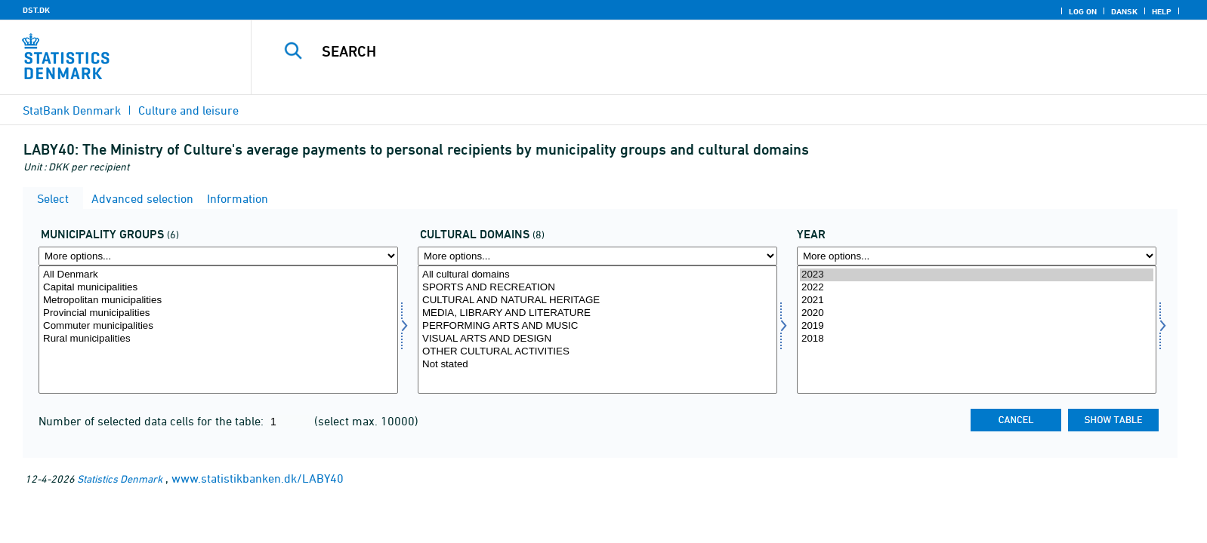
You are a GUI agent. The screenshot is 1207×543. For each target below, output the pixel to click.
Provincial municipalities (218, 313)
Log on (1083, 11)
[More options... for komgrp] (218, 256)
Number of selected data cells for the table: (153, 421)
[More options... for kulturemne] (597, 256)
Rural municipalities (218, 339)
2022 (976, 287)
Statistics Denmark (119, 478)
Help (1162, 11)
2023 (976, 274)
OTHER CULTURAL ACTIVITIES (597, 351)
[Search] (692, 51)
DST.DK (36, 10)
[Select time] (976, 329)
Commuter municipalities (218, 326)
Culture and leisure (188, 110)
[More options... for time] (976, 256)
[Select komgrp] (218, 329)
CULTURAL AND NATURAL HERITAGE (597, 300)
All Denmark (218, 274)
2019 (976, 326)
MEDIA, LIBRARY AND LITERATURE (597, 313)
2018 (976, 339)
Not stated (597, 364)
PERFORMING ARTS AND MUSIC (597, 326)
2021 (976, 300)
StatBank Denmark (72, 110)
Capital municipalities (218, 287)
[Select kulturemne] (597, 329)
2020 (976, 313)
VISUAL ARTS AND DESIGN (597, 339)
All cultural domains (597, 274)
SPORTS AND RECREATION (597, 287)
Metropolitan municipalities (218, 300)
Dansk (1124, 11)
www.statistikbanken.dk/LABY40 (257, 478)
